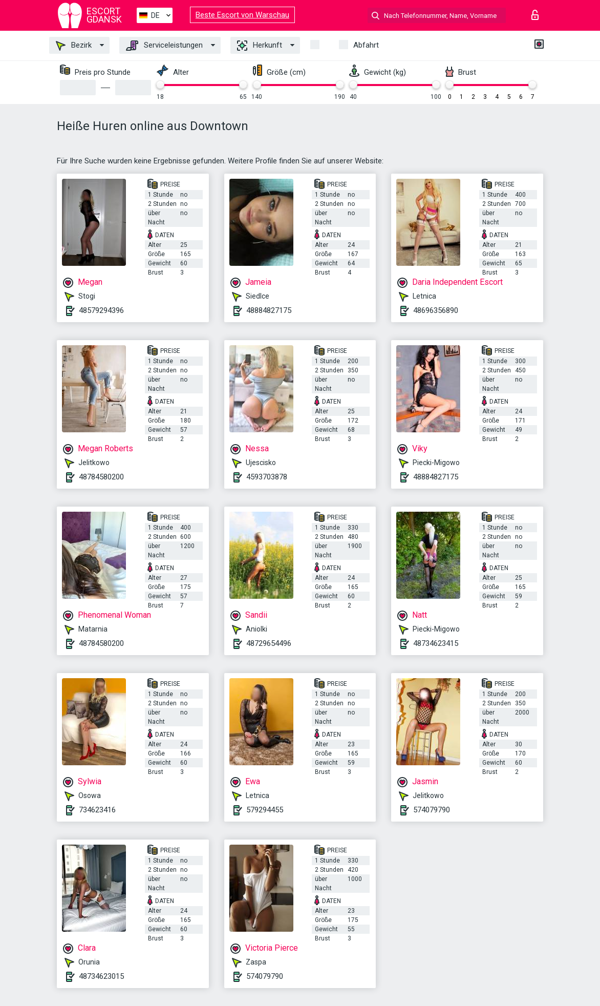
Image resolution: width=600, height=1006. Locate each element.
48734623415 (435, 643)
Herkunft (259, 45)
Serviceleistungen (164, 45)
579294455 (264, 809)
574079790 (431, 809)
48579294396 (101, 310)
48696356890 (435, 310)
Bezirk (74, 45)
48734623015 (101, 976)
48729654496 (268, 643)
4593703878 (266, 476)
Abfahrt (366, 45)
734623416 (97, 809)
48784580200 (101, 476)
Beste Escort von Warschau (242, 14)
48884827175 (268, 310)
